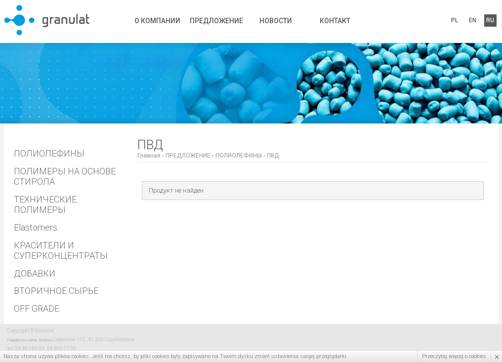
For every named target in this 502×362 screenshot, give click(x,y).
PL (456, 20)
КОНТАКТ (335, 20)
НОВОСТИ (275, 20)
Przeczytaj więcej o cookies (454, 356)
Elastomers (35, 227)
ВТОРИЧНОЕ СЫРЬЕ (56, 290)
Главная (149, 155)
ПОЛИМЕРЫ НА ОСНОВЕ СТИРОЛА (65, 176)
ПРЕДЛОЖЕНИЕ (216, 20)
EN (471, 20)
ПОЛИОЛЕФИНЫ (49, 153)
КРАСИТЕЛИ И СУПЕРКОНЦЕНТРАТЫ (61, 250)
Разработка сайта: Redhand (30, 340)
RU (487, 20)
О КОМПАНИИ (157, 20)
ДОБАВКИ (34, 273)
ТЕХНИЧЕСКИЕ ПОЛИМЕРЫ (45, 204)
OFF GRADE (36, 308)
